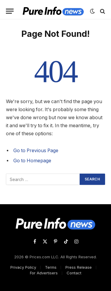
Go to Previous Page (35, 150)
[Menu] (10, 11)
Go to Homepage (32, 160)
